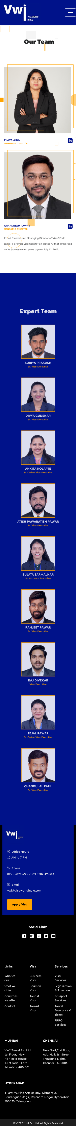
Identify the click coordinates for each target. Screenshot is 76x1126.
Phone (13, 868)
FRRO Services (60, 1022)
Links (8, 966)
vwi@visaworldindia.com (24, 890)
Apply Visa (19, 904)
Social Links (38, 927)
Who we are (9, 978)
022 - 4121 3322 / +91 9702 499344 (30, 874)
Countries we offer (11, 998)
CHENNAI (50, 1041)
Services (61, 966)
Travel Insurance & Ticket (63, 1010)
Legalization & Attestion (63, 988)
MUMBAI (11, 1041)
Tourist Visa (34, 998)
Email (13, 884)
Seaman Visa (35, 988)
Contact (9, 1006)
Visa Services (60, 978)
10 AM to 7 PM (17, 857)
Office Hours (18, 851)
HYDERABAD (14, 1083)
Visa (33, 966)
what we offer (10, 988)
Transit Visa (34, 1008)
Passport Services (61, 998)
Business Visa (36, 978)
